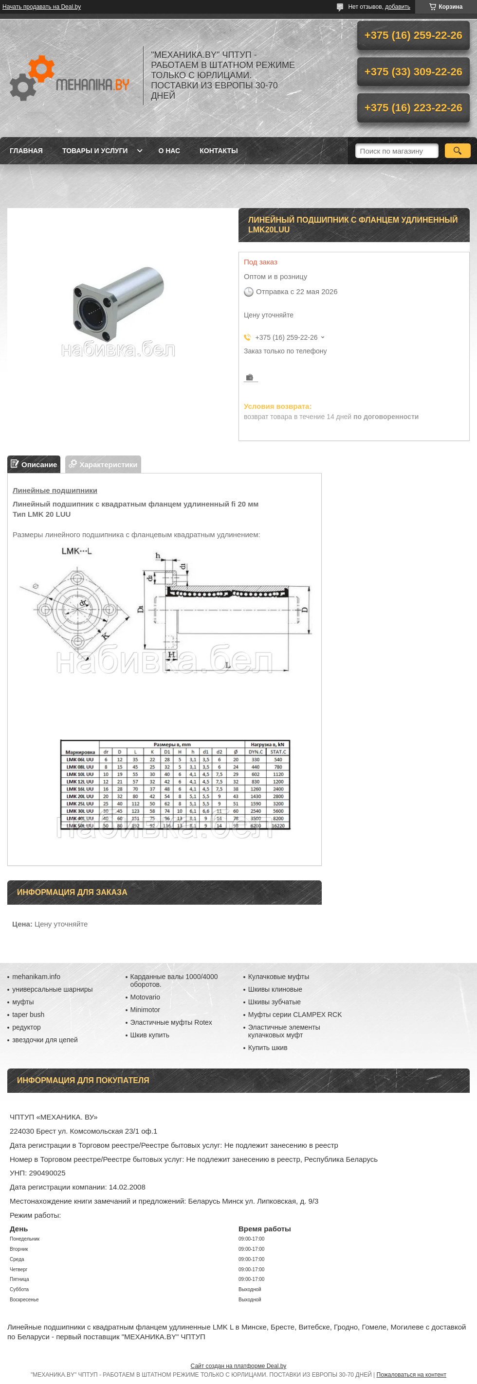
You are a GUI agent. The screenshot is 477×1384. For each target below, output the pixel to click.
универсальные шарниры (52, 989)
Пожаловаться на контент (411, 1374)
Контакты (219, 151)
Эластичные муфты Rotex (171, 1022)
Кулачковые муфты (278, 977)
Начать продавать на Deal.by (41, 6)
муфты (23, 1002)
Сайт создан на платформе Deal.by (239, 1366)
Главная (26, 151)
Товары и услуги (95, 151)
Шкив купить (150, 1035)
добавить (397, 6)
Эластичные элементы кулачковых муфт (284, 1031)
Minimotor (145, 1010)
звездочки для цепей (45, 1040)
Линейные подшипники (55, 490)
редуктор (26, 1027)
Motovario (145, 997)
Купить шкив (268, 1047)
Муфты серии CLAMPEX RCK (295, 1014)
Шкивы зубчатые (274, 1002)
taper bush (28, 1014)
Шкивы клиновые (275, 989)
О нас (169, 151)
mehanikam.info (36, 977)
